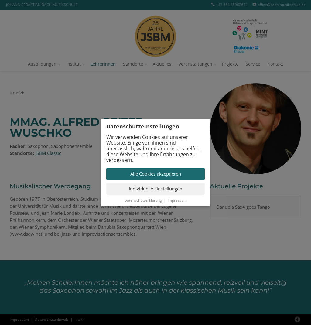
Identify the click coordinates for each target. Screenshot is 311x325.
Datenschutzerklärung (143, 200)
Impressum (177, 200)
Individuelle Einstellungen (155, 189)
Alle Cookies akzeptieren (155, 174)
